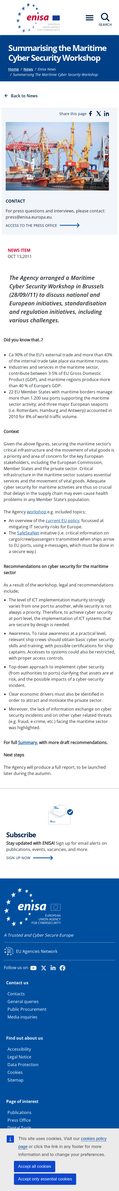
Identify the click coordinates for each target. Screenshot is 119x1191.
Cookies (15, 1072)
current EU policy (62, 520)
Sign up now (18, 857)
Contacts (16, 994)
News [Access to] (28, 69)
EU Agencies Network (36, 951)
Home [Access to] (13, 69)
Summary (27, 742)
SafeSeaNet (28, 533)
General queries (23, 1001)
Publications (19, 1112)
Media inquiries (22, 1017)
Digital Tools (19, 1128)
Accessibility (19, 1049)
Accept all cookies (34, 1166)
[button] (89, 17)
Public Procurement (26, 1009)
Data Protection (22, 1064)
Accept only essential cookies (45, 1179)
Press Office (19, 1120)
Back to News (24, 96)
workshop (37, 512)
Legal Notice (19, 1057)
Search (105, 24)
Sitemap (15, 1080)
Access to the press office (31, 225)
